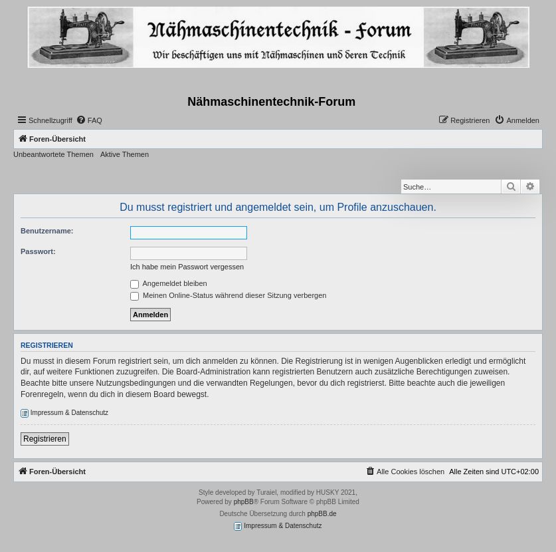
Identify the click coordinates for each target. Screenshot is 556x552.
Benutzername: (47, 231)
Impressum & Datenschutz (64, 413)
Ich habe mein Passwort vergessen (187, 267)
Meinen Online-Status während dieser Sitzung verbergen (228, 295)
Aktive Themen (124, 154)
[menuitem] (89, 120)
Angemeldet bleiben (168, 283)
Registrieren (44, 439)
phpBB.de (322, 513)
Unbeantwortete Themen (53, 154)
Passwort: (38, 251)
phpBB (244, 501)
